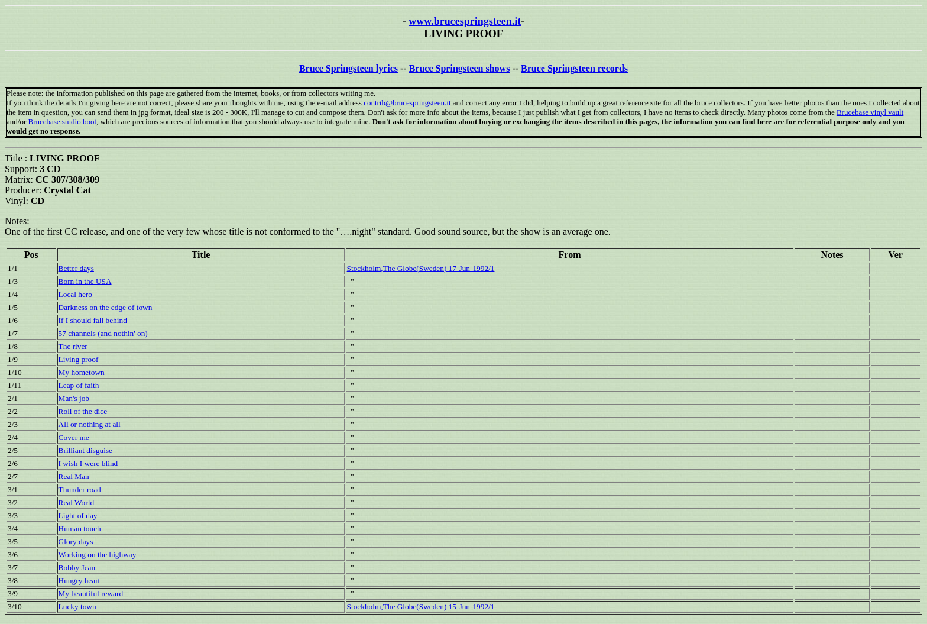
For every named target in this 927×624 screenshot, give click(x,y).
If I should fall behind (93, 320)
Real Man (74, 476)
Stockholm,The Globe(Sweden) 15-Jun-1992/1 (421, 606)
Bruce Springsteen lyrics (348, 68)
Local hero (75, 294)
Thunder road (80, 489)
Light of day (78, 515)
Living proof (79, 359)
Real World (77, 502)
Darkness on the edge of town (106, 307)
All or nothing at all (90, 424)
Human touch (80, 528)
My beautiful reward (91, 593)
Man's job (74, 398)
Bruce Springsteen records (574, 68)
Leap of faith (79, 385)
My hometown (82, 372)
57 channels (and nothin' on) (103, 333)
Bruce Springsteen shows (459, 68)
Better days (76, 268)
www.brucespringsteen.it (465, 21)
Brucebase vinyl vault (870, 112)
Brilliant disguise (85, 450)
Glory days (76, 541)
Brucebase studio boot (62, 121)
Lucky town (77, 606)
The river (73, 346)
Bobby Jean (77, 567)
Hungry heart (80, 580)
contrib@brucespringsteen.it (407, 102)
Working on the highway (98, 554)
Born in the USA (85, 281)
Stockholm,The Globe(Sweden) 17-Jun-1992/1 (421, 268)
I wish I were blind (88, 463)
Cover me (74, 437)
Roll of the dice (83, 411)
